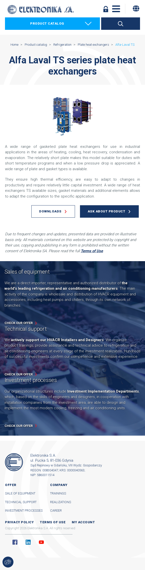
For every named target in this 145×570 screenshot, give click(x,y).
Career (56, 510)
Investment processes (24, 510)
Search (120, 23)
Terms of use (53, 522)
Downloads (50, 211)
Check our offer (18, 323)
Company (59, 485)
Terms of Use (92, 251)
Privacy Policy (19, 522)
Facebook (14, 542)
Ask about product (107, 211)
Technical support (21, 502)
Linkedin (28, 542)
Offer (10, 485)
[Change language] (136, 8)
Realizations (60, 502)
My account (83, 522)
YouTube (41, 542)
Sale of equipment (20, 493)
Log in (106, 9)
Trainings (58, 493)
